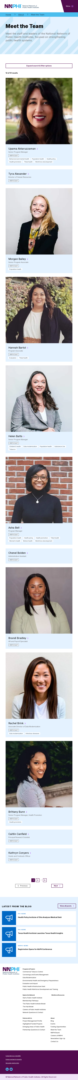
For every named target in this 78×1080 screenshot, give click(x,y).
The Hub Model (28, 1006)
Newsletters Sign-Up (58, 1038)
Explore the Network (29, 995)
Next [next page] (57, 886)
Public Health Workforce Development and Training (40, 989)
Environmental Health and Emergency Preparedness (40, 980)
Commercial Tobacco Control (33, 972)
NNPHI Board (55, 1033)
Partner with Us (27, 1018)
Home (8, 14)
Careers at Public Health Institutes (34, 1009)
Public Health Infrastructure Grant (34, 986)
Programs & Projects (29, 969)
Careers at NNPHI (57, 1035)
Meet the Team (56, 1030)
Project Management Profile (32, 1021)
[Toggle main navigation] (69, 6)
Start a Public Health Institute (32, 998)
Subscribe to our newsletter (13, 1056)
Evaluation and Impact (30, 983)
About (21, 14)
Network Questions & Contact (33, 1012)
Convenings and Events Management (35, 975)
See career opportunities (12, 1063)
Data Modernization (29, 977)
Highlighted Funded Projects (32, 1024)
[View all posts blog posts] (67, 906)
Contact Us (54, 1041)
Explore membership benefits (14, 1059)
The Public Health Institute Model (34, 1004)
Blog (52, 1021)
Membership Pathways (30, 1001)
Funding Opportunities (58, 1027)
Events (53, 1024)
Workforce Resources (57, 995)
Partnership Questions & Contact (34, 1030)
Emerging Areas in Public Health (33, 1027)
